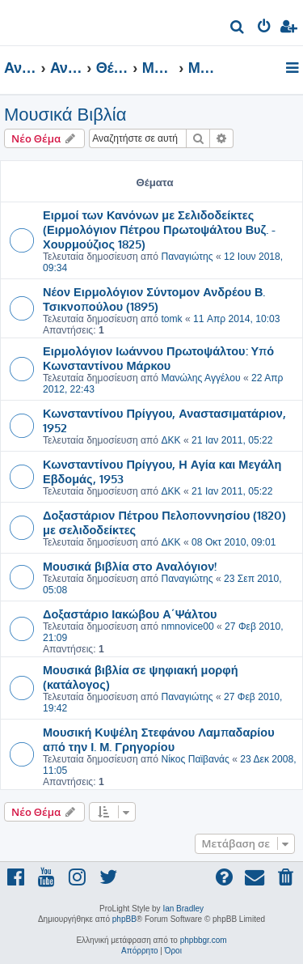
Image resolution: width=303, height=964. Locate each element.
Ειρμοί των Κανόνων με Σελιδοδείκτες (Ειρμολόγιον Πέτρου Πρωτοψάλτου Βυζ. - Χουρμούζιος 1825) (159, 229)
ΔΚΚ (170, 440)
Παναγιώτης (187, 256)
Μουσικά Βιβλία (65, 114)
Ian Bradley (183, 908)
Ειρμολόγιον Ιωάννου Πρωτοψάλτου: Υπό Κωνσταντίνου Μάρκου (158, 357)
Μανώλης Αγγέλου (200, 378)
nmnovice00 (187, 626)
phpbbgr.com (203, 940)
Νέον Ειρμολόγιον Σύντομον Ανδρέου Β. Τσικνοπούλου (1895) (154, 298)
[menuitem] (238, 29)
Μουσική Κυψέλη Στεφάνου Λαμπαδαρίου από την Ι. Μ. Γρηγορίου (159, 739)
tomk (171, 319)
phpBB (124, 919)
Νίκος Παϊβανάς (195, 759)
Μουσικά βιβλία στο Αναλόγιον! (130, 565)
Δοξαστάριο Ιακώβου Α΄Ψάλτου (130, 613)
